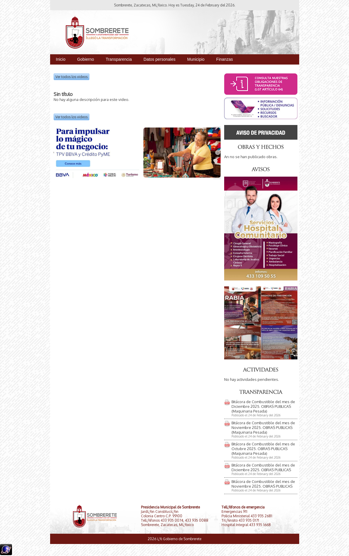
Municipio (196, 59)
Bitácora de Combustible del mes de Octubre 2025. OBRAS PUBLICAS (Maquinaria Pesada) (263, 449)
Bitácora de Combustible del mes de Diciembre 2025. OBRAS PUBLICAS (263, 467)
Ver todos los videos (71, 77)
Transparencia (119, 59)
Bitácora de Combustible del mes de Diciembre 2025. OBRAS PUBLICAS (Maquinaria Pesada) (263, 406)
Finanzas (224, 59)
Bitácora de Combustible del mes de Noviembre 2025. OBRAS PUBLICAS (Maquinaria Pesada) (263, 427)
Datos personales (160, 59)
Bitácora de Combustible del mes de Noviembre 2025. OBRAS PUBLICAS (263, 484)
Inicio (61, 59)
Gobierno (85, 59)
